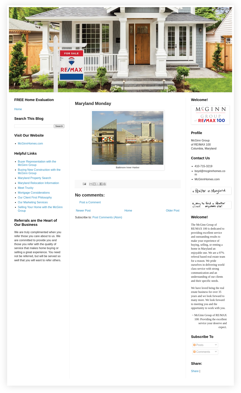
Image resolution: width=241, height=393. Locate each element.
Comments (201, 351)
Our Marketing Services (33, 202)
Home (128, 210)
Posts (198, 345)
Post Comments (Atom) (107, 217)
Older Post (172, 210)
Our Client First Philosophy (35, 197)
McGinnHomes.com (30, 143)
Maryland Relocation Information (38, 183)
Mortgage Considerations (34, 192)
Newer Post (83, 210)
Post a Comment (90, 202)
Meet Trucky (25, 187)
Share (195, 371)
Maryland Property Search (34, 178)
